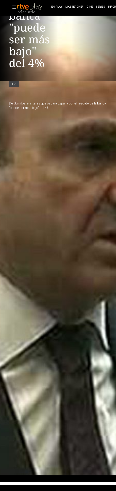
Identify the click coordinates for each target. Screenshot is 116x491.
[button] (13, 7)
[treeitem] (56, 7)
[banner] (33, 6)
